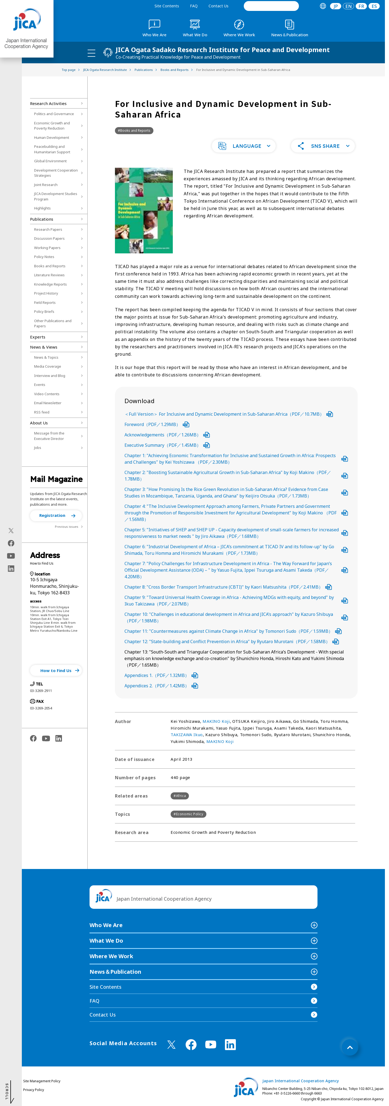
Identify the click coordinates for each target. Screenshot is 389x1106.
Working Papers (47, 247)
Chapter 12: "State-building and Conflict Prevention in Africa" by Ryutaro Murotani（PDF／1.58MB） (231, 642)
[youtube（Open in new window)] (11, 556)
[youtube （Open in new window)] (210, 1044)
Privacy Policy (33, 1089)
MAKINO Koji (216, 721)
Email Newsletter (47, 402)
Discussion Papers (49, 238)
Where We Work (111, 956)
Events (39, 384)
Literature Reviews (49, 274)
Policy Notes (44, 256)
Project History (46, 293)
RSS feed (41, 412)
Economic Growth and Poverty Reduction (52, 126)
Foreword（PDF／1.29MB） (156, 424)
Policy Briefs (44, 311)
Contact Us (218, 5)
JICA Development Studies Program (55, 196)
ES (374, 6)
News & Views (43, 347)
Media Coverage (47, 366)
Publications (41, 219)
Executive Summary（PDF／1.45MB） (167, 445)
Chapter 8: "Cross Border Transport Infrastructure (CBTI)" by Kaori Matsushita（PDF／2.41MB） (228, 587)
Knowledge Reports (50, 284)
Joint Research (46, 184)
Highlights (42, 208)
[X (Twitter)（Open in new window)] (11, 530)
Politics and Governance (54, 113)
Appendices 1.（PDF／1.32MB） (161, 675)
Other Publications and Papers (53, 323)
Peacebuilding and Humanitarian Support (52, 149)
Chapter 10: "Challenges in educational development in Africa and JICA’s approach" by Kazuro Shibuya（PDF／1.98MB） (236, 617)
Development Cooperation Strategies (56, 173)
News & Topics (46, 357)
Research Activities (48, 103)
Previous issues (66, 526)
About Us (39, 422)
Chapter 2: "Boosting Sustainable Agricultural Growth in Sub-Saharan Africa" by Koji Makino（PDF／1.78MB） (236, 475)
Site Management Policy (41, 1081)
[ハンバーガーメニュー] (91, 53)
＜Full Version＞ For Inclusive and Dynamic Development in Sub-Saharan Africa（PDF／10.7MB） (228, 414)
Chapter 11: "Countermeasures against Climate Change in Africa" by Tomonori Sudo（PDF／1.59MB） (233, 631)
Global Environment (50, 160)
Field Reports (45, 302)
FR (361, 6)
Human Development (51, 137)
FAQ (194, 5)
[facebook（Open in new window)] (11, 543)
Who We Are (106, 925)
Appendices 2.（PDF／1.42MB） (161, 686)
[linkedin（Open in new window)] (11, 568)
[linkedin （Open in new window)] (230, 1044)
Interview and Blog (49, 375)
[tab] (322, 6)
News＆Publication (115, 971)
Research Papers (48, 229)
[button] (56, 515)
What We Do (106, 940)
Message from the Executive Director (49, 436)
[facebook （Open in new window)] (191, 1044)
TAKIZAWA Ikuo (187, 734)
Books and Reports (50, 265)
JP (336, 6)
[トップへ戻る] (350, 1047)
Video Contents (47, 393)
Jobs (37, 447)
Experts (37, 337)
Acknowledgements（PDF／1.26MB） (167, 435)
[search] (271, 6)
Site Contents (167, 5)
